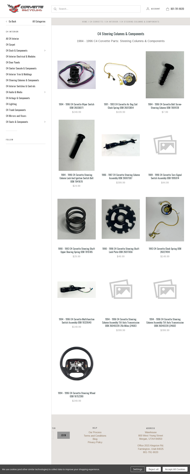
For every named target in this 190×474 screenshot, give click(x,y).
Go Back (11, 21)
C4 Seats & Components (17, 122)
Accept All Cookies (175, 469)
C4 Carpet (10, 44)
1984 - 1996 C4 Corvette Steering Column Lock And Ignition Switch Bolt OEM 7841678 (77, 178)
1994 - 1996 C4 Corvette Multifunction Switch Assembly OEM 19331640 (76, 320)
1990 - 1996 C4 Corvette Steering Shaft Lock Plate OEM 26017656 (120, 250)
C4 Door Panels (13, 62)
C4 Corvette (96, 21)
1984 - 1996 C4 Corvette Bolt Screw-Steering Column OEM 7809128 (165, 105)
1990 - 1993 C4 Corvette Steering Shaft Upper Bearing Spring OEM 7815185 (76, 250)
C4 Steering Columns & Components (22, 80)
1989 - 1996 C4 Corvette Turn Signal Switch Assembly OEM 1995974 (165, 176)
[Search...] (96, 8)
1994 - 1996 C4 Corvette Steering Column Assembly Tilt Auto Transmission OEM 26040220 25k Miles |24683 (120, 322)
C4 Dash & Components (16, 50)
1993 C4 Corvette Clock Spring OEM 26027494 (165, 250)
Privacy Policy (95, 442)
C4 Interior (112, 21)
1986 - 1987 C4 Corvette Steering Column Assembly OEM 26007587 (121, 176)
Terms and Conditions (95, 435)
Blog (95, 439)
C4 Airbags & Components (18, 98)
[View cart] (167, 8)
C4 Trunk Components (16, 110)
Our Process (95, 432)
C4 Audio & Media (14, 92)
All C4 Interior (12, 38)
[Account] (153, 8)
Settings (137, 469)
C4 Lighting (11, 104)
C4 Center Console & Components (21, 68)
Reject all (154, 469)
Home (84, 21)
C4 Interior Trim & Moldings (19, 74)
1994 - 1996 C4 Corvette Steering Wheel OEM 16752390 (76, 394)
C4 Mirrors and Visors (16, 116)
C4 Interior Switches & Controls (20, 86)
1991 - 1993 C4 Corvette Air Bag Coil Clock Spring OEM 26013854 (120, 105)
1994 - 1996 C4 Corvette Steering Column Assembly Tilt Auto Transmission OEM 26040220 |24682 (165, 322)
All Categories (39, 21)
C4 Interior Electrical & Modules (20, 56)
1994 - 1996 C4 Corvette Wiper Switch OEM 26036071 (76, 105)
